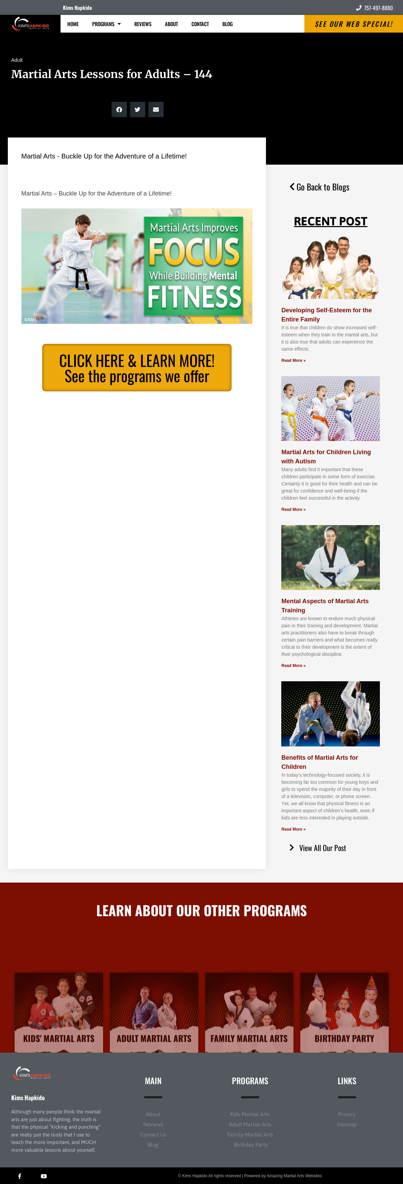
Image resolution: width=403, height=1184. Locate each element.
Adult (17, 60)
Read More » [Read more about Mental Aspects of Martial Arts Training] (293, 665)
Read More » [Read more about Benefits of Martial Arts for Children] (293, 829)
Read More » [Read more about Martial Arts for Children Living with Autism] (293, 509)
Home (73, 23)
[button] (119, 109)
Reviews (142, 23)
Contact (200, 23)
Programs (106, 24)
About (171, 23)
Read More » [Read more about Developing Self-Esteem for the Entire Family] (293, 360)
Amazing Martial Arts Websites (294, 1175)
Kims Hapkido (77, 7)
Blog (227, 23)
